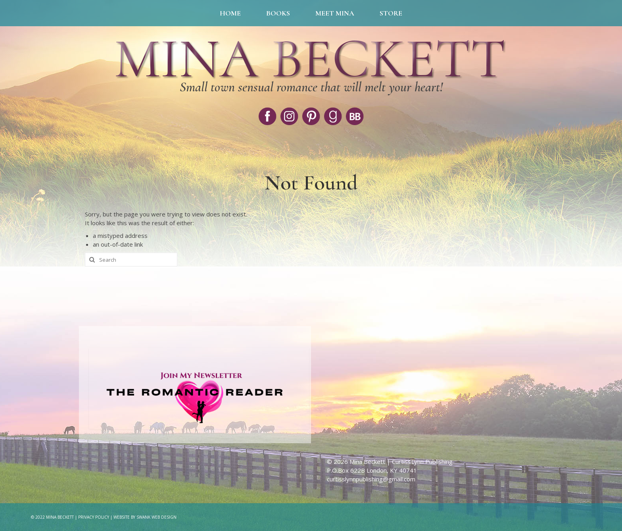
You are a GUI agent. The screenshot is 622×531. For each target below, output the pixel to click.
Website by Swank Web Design (145, 517)
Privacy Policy (93, 517)
